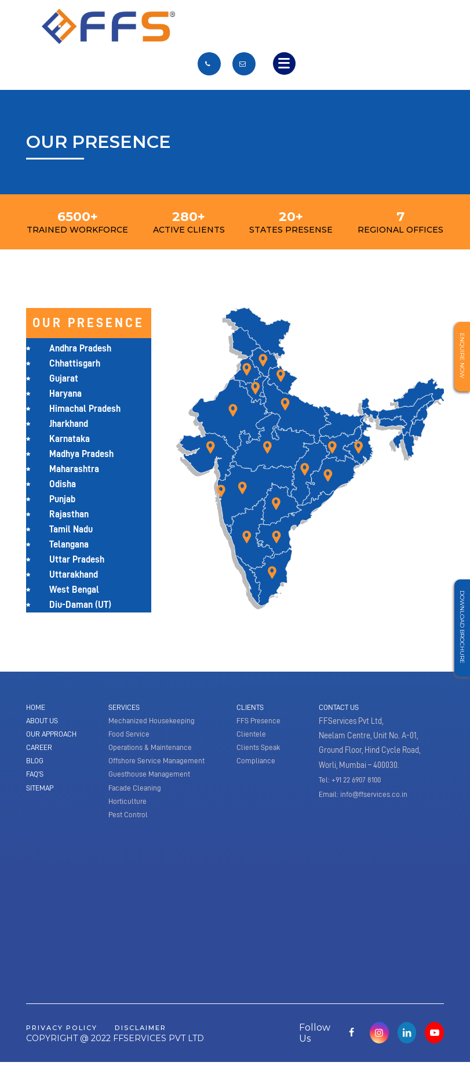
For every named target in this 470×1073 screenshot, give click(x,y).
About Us (44, 722)
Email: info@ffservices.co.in (365, 795)
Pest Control (129, 824)
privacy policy (68, 1038)
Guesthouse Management (151, 781)
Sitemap (41, 795)
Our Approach (54, 737)
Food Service (129, 737)
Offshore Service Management (159, 766)
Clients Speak (259, 752)
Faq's (36, 781)
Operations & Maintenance (152, 752)
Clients (251, 708)
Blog (35, 766)
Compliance (256, 766)
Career (40, 752)
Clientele (251, 737)
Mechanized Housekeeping (152, 722)
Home (37, 708)
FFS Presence (259, 722)
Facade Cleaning (136, 795)
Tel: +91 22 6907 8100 (353, 781)
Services (125, 708)
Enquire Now (460, 359)
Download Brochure (460, 630)
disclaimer (157, 1038)
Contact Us (341, 708)
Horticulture (129, 810)
